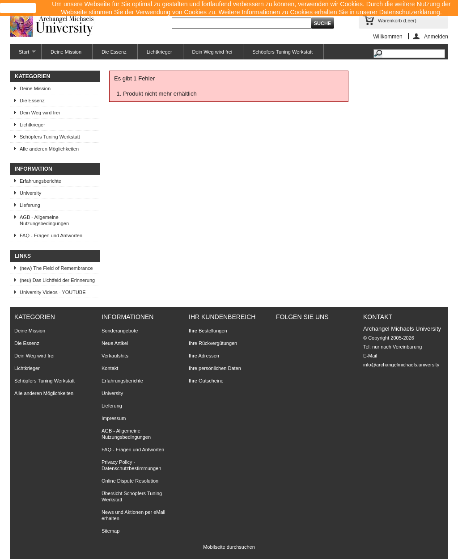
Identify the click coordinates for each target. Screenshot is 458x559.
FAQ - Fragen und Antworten (51, 235)
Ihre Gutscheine (206, 380)
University (30, 193)
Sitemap (110, 531)
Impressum (114, 418)
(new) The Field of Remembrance (56, 268)
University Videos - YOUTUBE (53, 292)
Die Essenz (114, 52)
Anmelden (436, 36)
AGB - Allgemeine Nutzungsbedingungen (44, 220)
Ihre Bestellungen (208, 330)
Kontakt (110, 368)
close (18, 8)
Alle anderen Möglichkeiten (49, 148)
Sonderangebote (120, 330)
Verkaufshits (115, 355)
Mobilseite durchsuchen (229, 547)
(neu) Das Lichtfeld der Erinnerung (57, 280)
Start (23, 54)
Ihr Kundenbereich (222, 316)
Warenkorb (397, 20)
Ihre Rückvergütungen (213, 343)
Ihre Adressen (204, 355)
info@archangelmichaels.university (401, 364)
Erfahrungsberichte (40, 181)
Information (33, 169)
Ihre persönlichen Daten (215, 368)
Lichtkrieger (159, 52)
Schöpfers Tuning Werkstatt (282, 52)
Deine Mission (66, 52)
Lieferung (30, 205)
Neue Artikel (115, 343)
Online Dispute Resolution (130, 480)
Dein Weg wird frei (212, 52)
